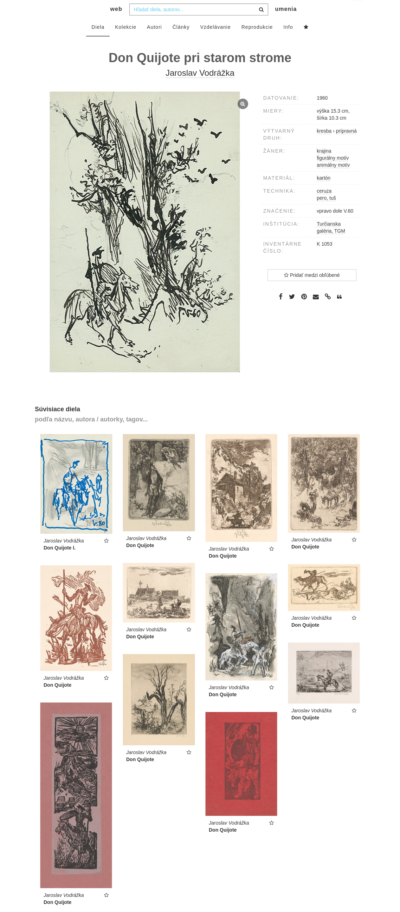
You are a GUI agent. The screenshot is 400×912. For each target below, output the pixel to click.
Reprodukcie (257, 41)
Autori (154, 41)
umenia (286, 23)
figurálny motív (333, 172)
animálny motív (333, 179)
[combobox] (198, 23)
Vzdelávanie (215, 41)
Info (288, 41)
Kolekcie (125, 41)
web (116, 23)
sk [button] (358, 11)
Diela (97, 41)
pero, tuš (326, 212)
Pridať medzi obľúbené (312, 289)
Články (181, 41)
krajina (324, 165)
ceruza (324, 205)
